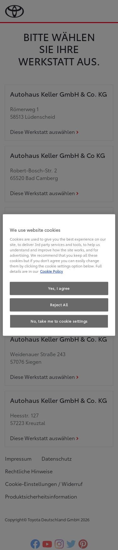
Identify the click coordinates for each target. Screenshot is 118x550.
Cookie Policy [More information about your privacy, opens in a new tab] (51, 271)
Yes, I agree (59, 288)
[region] (59, 275)
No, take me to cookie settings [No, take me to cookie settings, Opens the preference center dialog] (59, 320)
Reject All (59, 304)
